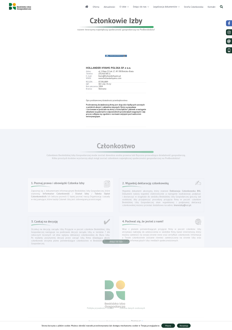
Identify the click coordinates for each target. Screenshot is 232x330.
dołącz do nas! (116, 242)
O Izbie (123, 6)
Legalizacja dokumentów (165, 6)
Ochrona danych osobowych (132, 308)
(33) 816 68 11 (104, 79)
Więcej (168, 325)
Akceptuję (183, 325)
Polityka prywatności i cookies (100, 308)
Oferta (96, 6)
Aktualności (109, 6)
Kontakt (211, 6)
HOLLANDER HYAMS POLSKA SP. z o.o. (108, 73)
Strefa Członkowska (193, 6)
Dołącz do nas (139, 6)
